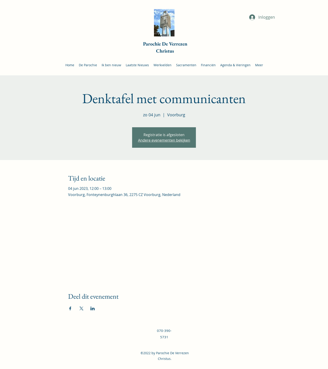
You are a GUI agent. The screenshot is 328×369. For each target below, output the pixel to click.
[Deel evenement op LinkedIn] (92, 308)
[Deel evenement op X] (81, 308)
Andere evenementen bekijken (164, 140)
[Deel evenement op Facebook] (70, 308)
